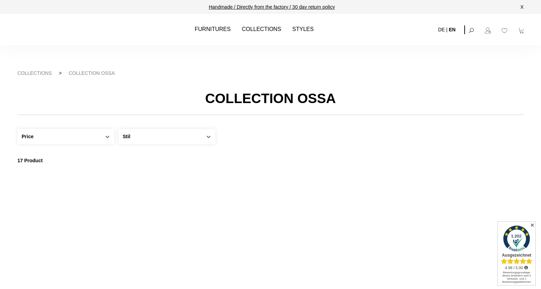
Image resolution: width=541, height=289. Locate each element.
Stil (167, 135)
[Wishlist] (505, 30)
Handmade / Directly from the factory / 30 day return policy (272, 7)
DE (441, 29)
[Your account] (488, 30)
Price (66, 135)
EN (452, 29)
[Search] (472, 30)
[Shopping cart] (522, 30)
